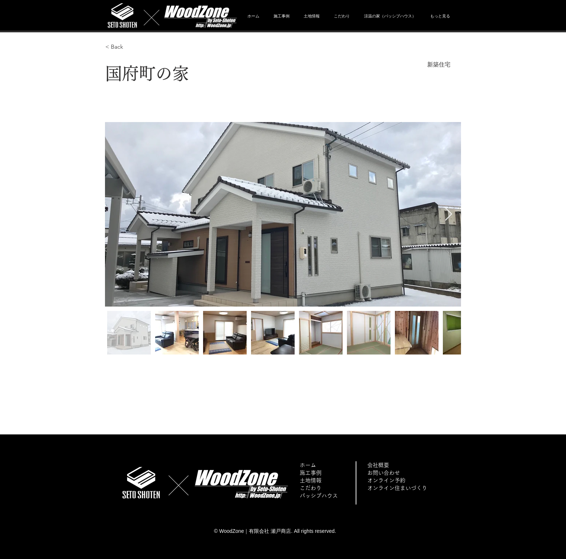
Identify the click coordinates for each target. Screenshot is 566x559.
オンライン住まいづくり (397, 488)
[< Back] (131, 46)
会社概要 (378, 465)
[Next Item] (448, 214)
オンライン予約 (386, 480)
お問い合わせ (383, 472)
